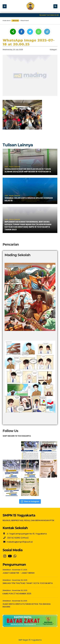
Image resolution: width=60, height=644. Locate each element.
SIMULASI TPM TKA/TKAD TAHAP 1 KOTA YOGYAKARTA (28, 583)
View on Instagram (30, 501)
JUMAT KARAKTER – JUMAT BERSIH (19, 572)
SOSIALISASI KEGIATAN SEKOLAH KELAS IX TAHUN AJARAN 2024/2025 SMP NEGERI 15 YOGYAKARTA (28, 170)
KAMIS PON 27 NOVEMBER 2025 (17, 593)
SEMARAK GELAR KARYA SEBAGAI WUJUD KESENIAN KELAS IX (29, 199)
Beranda (16, 21)
